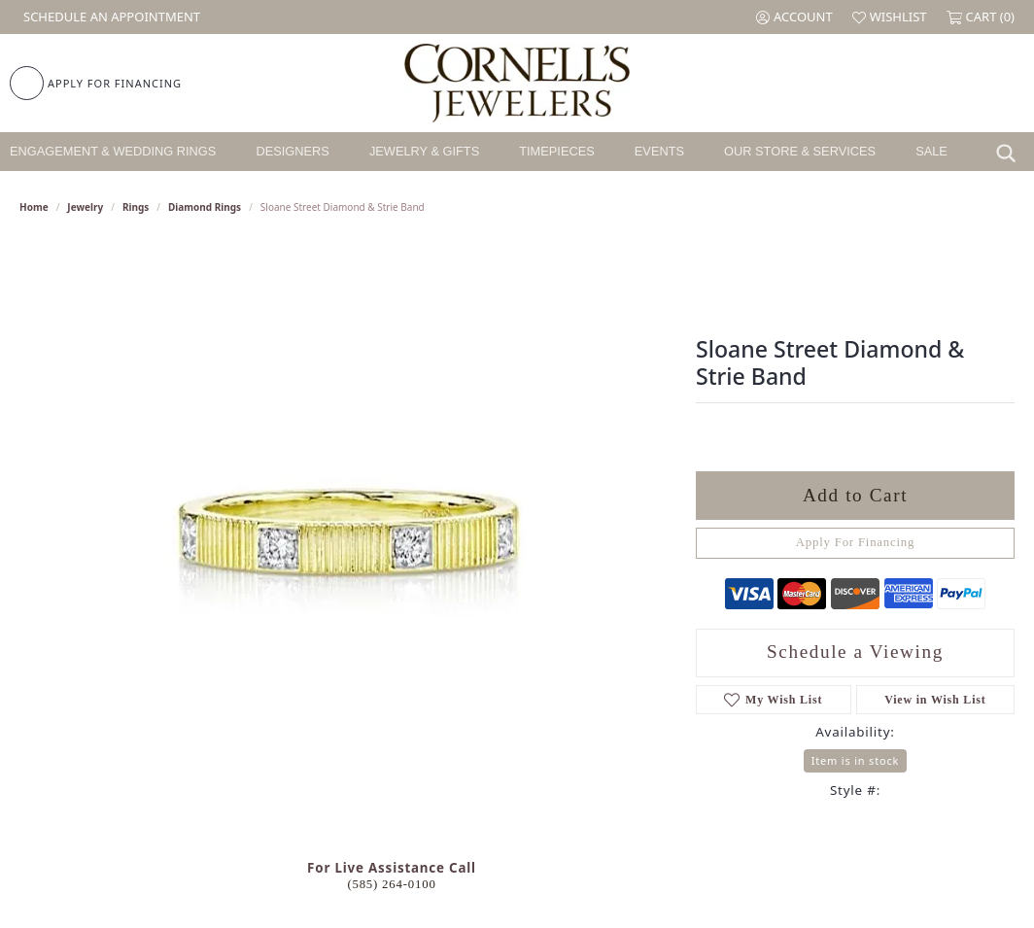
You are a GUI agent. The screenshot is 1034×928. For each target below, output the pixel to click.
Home (34, 207)
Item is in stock (855, 760)
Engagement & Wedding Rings (113, 151)
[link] (109, 17)
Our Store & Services (800, 151)
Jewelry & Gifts (424, 151)
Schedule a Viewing (855, 651)
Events (659, 151)
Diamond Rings (204, 207)
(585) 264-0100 (391, 884)
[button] (794, 17)
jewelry (85, 207)
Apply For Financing (855, 542)
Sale (931, 151)
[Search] (1010, 151)
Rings (135, 207)
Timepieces (557, 151)
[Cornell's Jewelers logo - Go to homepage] (517, 83)
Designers (292, 151)
